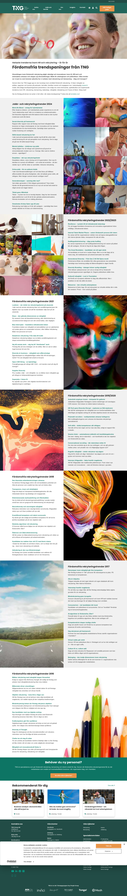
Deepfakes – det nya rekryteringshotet (26, 158)
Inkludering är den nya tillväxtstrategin (26, 550)
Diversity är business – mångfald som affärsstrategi (31, 353)
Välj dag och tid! (15, 836)
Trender (17, 814)
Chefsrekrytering (88, 853)
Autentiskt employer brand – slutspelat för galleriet (86, 399)
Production (105, 852)
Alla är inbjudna (74, 579)
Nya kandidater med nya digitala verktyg (26, 712)
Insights (72, 7)
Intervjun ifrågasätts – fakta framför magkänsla (85, 460)
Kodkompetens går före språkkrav (24, 721)
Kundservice (86, 841)
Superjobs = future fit (20, 379)
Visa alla (111, 785)
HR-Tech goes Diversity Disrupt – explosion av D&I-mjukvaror (90, 408)
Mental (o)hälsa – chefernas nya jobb (25, 146)
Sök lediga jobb (107, 8)
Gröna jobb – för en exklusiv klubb (24, 169)
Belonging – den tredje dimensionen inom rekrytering (87, 657)
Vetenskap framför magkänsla (79, 588)
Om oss (61, 8)
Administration (87, 839)
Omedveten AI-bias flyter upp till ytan (25, 204)
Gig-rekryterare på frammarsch (79, 631)
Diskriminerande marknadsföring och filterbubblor (30, 498)
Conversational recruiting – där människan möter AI (87, 443)
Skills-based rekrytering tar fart (23, 135)
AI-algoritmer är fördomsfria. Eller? (80, 614)
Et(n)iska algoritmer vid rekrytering (25, 524)
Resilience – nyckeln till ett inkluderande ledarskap (86, 224)
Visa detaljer (28, 892)
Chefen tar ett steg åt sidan (22, 738)
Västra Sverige (87, 867)
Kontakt (82, 7)
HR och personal (88, 847)
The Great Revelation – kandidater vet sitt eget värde (87, 250)
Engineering (105, 850)
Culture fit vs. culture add (77, 648)
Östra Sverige (87, 865)
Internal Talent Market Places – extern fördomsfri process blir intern (92, 233)
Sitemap (13, 858)
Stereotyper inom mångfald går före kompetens (85, 570)
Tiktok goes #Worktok (20, 192)
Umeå (49, 854)
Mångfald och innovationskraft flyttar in (26, 747)
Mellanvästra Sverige (107, 867)
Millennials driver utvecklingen (23, 686)
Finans (85, 845)
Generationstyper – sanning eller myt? (26, 181)
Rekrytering (86, 827)
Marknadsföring (87, 851)
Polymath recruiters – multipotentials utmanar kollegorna (89, 417)
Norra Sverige (104, 869)
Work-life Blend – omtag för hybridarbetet (27, 108)
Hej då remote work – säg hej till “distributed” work (30, 344)
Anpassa (109, 882)
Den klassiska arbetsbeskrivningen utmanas (28, 480)
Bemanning (86, 829)
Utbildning (103, 829)
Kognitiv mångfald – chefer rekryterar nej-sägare (85, 452)
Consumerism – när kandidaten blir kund (83, 605)
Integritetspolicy (16, 860)
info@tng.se (14, 829)
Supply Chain (105, 853)
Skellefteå (50, 860)
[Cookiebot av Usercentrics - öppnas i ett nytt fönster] (12, 892)
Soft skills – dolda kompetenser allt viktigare (84, 425)
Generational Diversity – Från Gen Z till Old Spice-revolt (88, 259)
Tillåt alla (109, 876)
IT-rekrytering (104, 839)
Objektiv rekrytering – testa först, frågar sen (28, 695)
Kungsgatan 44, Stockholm (18, 842)
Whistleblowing (16, 863)
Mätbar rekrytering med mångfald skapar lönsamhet (31, 677)
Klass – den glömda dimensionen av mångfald (29, 316)
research (85, 85)
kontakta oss (75, 94)
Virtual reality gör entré (76, 640)
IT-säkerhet (105, 844)
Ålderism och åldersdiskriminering (24, 533)
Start (13, 15)
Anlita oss (35, 8)
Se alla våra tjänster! (63, 775)
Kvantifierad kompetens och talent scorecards (29, 515)
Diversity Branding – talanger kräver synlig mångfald (87, 267)
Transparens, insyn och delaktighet (25, 489)
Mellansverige (104, 865)
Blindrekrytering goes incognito (79, 596)
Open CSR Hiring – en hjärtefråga (24, 362)
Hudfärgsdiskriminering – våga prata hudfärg (84, 241)
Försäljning (86, 849)
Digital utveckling (106, 842)
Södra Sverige (87, 869)
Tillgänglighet (15, 861)
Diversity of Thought (19, 730)
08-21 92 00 (111, 1)
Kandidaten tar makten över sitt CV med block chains (31, 541)
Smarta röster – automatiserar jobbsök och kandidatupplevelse (91, 434)
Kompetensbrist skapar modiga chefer (82, 622)
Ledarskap (54, 814)
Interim (103, 827)
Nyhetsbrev (14, 856)
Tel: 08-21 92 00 (15, 831)
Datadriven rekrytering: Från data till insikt (27, 336)
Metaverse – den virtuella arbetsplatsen (82, 285)
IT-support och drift (107, 841)
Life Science (86, 855)
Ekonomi (85, 843)
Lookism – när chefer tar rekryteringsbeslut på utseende (32, 305)
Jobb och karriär (47, 8)
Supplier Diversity (18, 370)
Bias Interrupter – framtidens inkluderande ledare (30, 325)
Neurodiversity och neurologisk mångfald (27, 506)
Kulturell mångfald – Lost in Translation (82, 276)
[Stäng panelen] (124, 875)
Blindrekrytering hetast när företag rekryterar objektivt (32, 703)
